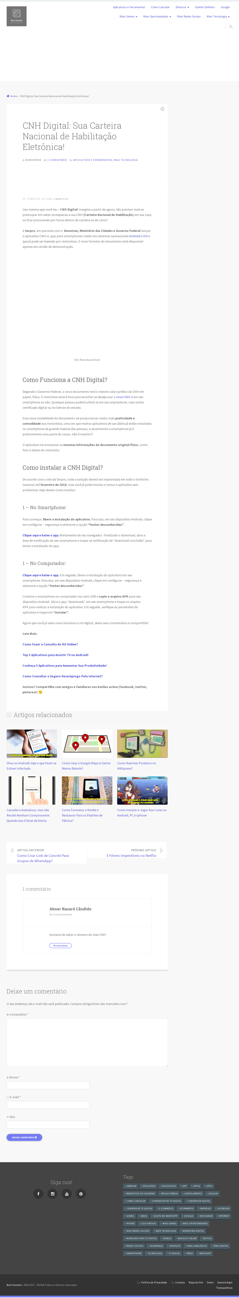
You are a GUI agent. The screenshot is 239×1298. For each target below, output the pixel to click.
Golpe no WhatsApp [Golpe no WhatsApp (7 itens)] (166, 1216)
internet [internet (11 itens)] (224, 1216)
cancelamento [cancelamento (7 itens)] (193, 1194)
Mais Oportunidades (155, 16)
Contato (180, 1283)
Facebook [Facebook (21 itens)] (223, 1209)
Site (12, 1117)
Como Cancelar (160, 7)
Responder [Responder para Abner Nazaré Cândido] (62, 946)
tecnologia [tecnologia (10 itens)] (155, 1253)
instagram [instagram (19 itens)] (206, 1216)
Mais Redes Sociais (189, 16)
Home (13, 96)
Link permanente (62, 915)
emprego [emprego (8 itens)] (205, 1209)
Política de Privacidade (154, 1283)
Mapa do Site (196, 1283)
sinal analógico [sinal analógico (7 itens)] (197, 1246)
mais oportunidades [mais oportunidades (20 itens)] (195, 1224)
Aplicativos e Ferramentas (129, 7)
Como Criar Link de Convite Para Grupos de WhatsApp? (49, 856)
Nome (14, 1078)
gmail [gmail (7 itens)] (144, 1216)
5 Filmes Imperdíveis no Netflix (124, 853)
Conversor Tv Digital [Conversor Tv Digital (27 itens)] (139, 1209)
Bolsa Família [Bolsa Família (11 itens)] (169, 1194)
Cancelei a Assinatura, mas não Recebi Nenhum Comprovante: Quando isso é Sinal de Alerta (28, 816)
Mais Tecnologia (217, 16)
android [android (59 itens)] (131, 1186)
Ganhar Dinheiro (205, 7)
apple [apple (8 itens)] (196, 1186)
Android (134, 237)
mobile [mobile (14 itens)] (167, 1238)
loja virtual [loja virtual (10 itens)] (148, 1224)
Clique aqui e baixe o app (40, 576)
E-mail (15, 1098)
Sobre (210, 1283)
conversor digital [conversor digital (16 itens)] (199, 1201)
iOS (145, 237)
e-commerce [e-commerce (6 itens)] (166, 1209)
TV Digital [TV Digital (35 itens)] (174, 1253)
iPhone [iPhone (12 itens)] (130, 1224)
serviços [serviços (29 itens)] (175, 1246)
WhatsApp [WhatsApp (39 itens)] (205, 1253)
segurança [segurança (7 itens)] (156, 1246)
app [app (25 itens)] (184, 1186)
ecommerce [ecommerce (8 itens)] (187, 1209)
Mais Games (127, 16)
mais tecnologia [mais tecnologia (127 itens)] (166, 1231)
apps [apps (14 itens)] (209, 1186)
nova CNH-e (124, 398)
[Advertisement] (119, 58)
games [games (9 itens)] (130, 1216)
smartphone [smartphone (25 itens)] (134, 1253)
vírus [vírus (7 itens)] (190, 1253)
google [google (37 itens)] (189, 1216)
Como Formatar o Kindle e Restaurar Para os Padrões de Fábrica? (82, 816)
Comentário (19, 1015)
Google (225, 7)
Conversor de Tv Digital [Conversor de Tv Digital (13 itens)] (166, 1201)
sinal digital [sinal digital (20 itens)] (221, 1246)
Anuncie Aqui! (224, 1283)
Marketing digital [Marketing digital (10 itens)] (193, 1231)
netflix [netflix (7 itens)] (207, 1238)
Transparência (224, 1288)
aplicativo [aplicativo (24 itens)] (149, 1186)
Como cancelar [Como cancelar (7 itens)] (136, 1201)
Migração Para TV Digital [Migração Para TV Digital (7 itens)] (141, 1238)
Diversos (181, 7)
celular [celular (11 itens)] (213, 1194)
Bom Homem (14, 1285)
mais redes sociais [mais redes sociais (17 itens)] (138, 1231)
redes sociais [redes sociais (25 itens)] (134, 1246)
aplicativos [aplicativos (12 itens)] (169, 1186)
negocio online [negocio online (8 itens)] (187, 1238)
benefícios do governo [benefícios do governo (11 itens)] (140, 1194)
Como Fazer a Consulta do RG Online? (50, 645)
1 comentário (57, 160)
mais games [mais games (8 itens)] (170, 1224)
